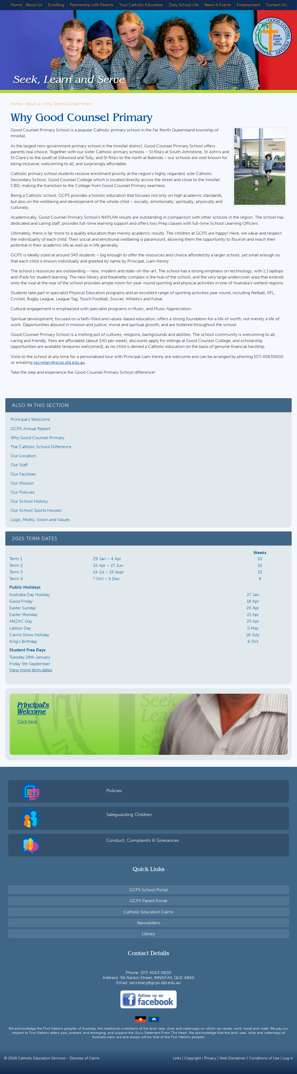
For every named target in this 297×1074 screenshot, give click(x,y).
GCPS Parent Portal (148, 900)
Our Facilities (23, 474)
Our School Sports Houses (36, 510)
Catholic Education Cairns (148, 911)
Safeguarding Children (129, 814)
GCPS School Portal (148, 889)
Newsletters (148, 922)
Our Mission (22, 483)
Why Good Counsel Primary (37, 437)
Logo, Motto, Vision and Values (40, 519)
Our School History (29, 501)
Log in (288, 1058)
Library (148, 933)
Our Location (23, 455)
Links (177, 1058)
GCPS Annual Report (30, 428)
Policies (114, 790)
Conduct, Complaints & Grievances (142, 840)
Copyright (192, 1058)
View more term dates (30, 669)
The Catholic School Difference (41, 446)
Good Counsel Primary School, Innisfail (263, 37)
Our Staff (19, 464)
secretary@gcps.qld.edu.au (59, 362)
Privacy (210, 1058)
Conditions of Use (264, 1058)
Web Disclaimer (232, 1058)
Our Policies (22, 492)
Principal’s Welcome (30, 419)
